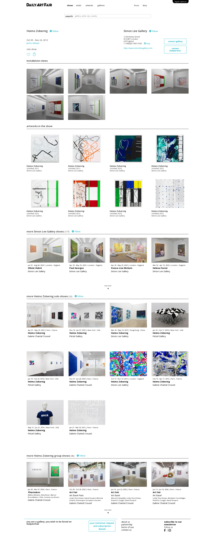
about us (125, 521)
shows (70, 5)
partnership (126, 524)
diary (145, 5)
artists (78, 5)
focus (136, 5)
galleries (101, 5)
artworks (89, 5)
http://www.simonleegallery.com (138, 48)
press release (33, 43)
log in (180, 1)
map (147, 43)
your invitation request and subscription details (102, 526)
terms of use (127, 527)
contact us (126, 529)
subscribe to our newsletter (173, 523)
